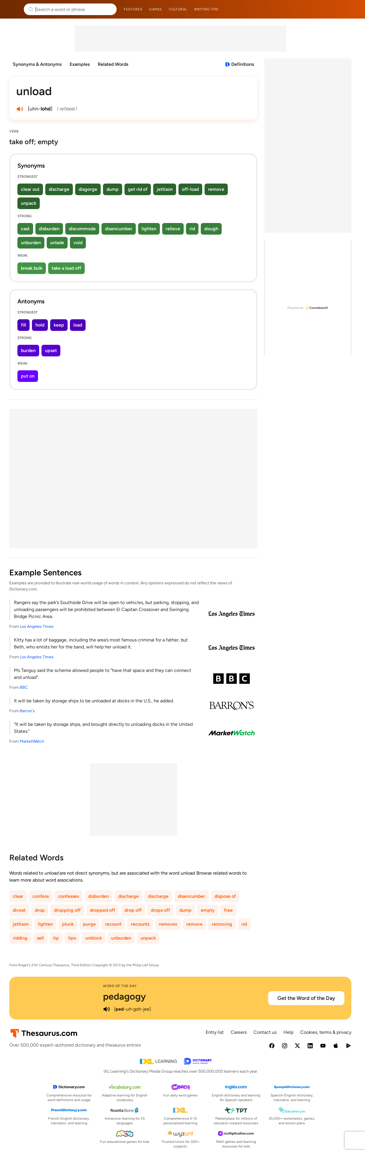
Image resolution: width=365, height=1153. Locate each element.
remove (216, 189)
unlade (57, 242)
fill (23, 325)
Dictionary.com (352, 9)
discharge (59, 189)
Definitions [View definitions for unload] (242, 64)
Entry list (215, 1032)
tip (56, 938)
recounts (140, 924)
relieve (173, 228)
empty (208, 910)
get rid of (137, 189)
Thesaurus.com (13, 9)
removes (168, 924)
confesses (68, 896)
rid (192, 228)
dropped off (102, 910)
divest (19, 910)
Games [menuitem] (155, 9)
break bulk (31, 268)
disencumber (118, 228)
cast (25, 228)
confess (40, 896)
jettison (165, 189)
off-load (190, 189)
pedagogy (124, 996)
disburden (49, 228)
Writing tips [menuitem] (206, 9)
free (228, 910)
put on (28, 376)
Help (288, 1032)
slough (211, 228)
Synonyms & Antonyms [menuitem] (37, 64)
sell (40, 938)
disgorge (88, 189)
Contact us (265, 1032)
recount (113, 924)
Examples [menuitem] (80, 64)
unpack (28, 203)
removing (222, 924)
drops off (160, 910)
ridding (20, 938)
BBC (24, 687)
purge (89, 924)
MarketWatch (32, 741)
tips (72, 938)
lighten (149, 228)
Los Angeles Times (37, 626)
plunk (68, 924)
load (77, 325)
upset (51, 350)
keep (59, 325)
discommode (82, 228)
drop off (133, 910)
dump (112, 189)
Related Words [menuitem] (113, 64)
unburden (31, 242)
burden (28, 350)
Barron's (27, 710)
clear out (30, 189)
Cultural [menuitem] (178, 9)
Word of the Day (120, 986)
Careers (239, 1032)
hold (39, 325)
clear (18, 896)
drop (40, 910)
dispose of (225, 896)
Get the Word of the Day (306, 998)
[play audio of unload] (19, 109)
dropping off (67, 910)
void (77, 242)
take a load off (66, 268)
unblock (93, 938)
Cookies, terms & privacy (325, 1032)
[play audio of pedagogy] (106, 1009)
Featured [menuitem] (133, 9)
